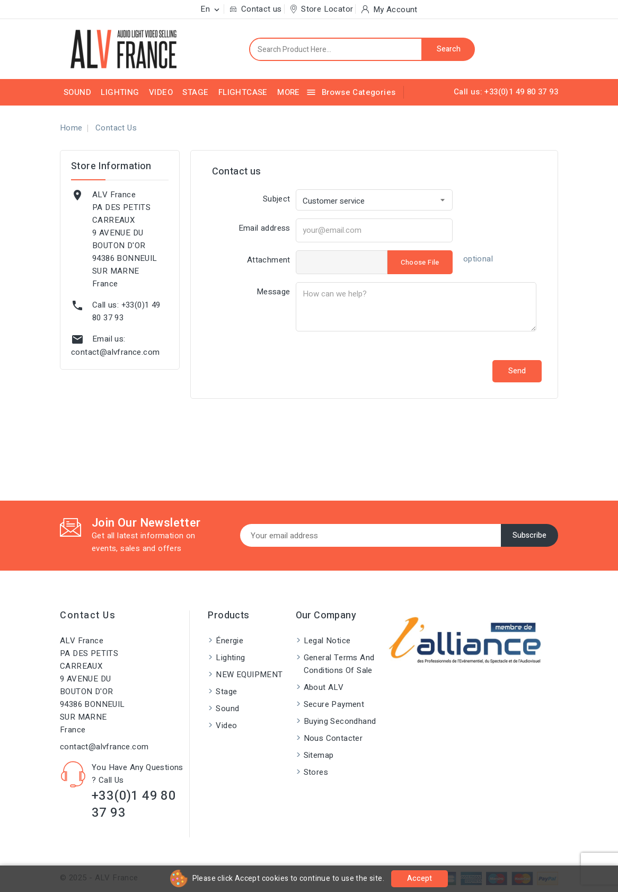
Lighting (120, 92)
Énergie (229, 640)
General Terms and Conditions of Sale (339, 664)
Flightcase (243, 92)
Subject (276, 199)
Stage (195, 92)
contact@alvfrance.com (115, 352)
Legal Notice (327, 640)
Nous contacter (333, 738)
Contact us (88, 615)
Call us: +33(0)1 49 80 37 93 (506, 92)
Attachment (268, 260)
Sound (77, 92)
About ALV (324, 687)
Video (161, 92)
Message (273, 292)
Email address (264, 228)
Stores (316, 772)
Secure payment (334, 704)
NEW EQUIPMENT (249, 674)
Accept (419, 878)
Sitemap (319, 755)
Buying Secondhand (340, 721)
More (288, 92)
